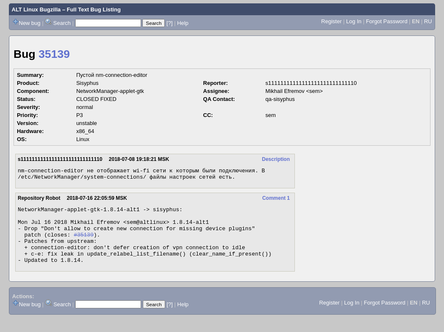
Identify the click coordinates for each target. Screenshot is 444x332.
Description (276, 159)
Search (62, 23)
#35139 (84, 243)
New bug (30, 23)
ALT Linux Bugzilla (36, 9)
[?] (169, 23)
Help (182, 23)
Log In (353, 21)
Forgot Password (386, 21)
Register (331, 21)
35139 (54, 54)
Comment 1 (276, 201)
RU (428, 21)
